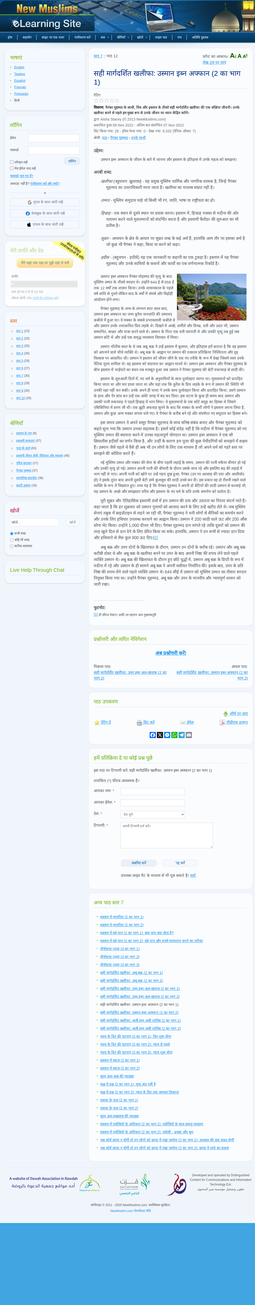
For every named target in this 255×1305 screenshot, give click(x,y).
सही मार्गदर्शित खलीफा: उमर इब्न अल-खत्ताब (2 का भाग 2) (140, 997)
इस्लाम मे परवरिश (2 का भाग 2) (121, 925)
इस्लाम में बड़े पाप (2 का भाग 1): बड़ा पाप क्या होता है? (137, 933)
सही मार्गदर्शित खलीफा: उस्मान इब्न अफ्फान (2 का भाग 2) (139, 1012)
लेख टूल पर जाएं (214, 62)
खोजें (142, 37)
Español (19, 80)
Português (21, 94)
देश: (98, 813)
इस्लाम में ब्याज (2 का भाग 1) (120, 1060)
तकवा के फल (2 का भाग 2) (119, 1108)
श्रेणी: (97, 138)
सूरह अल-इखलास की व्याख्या (119, 1116)
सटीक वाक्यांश (21, 546)
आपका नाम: (104, 790)
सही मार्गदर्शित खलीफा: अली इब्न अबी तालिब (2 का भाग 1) (140, 1020)
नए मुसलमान (48, 18)
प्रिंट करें (145, 722)
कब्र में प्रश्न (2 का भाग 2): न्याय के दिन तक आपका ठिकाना (139, 1092)
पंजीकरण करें (82, 37)
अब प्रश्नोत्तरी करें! (170, 653)
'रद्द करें (180, 863)
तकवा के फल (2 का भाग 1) (119, 1100)
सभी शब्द (18, 533)
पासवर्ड (14, 150)
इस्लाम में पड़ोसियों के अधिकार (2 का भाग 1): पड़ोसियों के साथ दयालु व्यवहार (151, 1124)
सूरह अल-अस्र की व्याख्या (117, 1076)
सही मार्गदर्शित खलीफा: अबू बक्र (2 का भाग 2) (131, 981)
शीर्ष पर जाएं (235, 713)
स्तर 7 (98, 56)
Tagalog (19, 74)
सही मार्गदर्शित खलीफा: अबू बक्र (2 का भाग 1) (131, 973)
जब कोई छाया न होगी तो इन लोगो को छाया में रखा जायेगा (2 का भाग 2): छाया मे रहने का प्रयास (164, 1148)
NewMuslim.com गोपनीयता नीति (130, 1211)
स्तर (105, 37)
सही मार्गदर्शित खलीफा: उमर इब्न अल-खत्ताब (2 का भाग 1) (140, 989)
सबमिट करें (139, 863)
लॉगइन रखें (19, 162)
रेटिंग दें (102, 722)
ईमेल (13, 138)
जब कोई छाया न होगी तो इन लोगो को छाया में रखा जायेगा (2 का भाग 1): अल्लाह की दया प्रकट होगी (167, 1140)
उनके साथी (138, 138)
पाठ (104, 138)
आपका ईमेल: (104, 802)
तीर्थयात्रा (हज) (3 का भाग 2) (120, 957)
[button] (12, 331)
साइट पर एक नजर (53, 37)
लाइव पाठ (161, 37)
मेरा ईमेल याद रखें (23, 168)
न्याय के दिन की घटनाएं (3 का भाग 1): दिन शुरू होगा (135, 1036)
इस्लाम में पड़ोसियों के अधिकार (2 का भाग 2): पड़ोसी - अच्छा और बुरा (146, 1132)
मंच (179, 37)
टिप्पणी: (101, 825)
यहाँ (193, 875)
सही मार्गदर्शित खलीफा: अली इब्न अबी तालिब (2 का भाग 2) (140, 1028)
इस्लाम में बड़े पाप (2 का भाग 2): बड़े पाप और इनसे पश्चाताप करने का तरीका (151, 941)
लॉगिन (72, 161)
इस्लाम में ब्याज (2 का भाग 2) (120, 1068)
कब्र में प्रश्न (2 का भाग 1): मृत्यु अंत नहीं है (128, 1084)
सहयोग (27, 37)
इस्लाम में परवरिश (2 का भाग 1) (121, 917)
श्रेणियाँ (123, 37)
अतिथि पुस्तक (200, 37)
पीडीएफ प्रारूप (233, 722)
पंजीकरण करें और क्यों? (45, 184)
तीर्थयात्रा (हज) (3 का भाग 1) (120, 949)
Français (20, 87)
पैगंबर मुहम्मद (119, 138)
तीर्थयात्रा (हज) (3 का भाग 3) (120, 965)
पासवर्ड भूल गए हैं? (21, 176)
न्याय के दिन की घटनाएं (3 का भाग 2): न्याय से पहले (135, 1044)
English (19, 67)
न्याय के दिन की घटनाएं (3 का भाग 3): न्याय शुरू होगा (136, 1052)
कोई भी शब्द (19, 540)
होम (10, 37)
